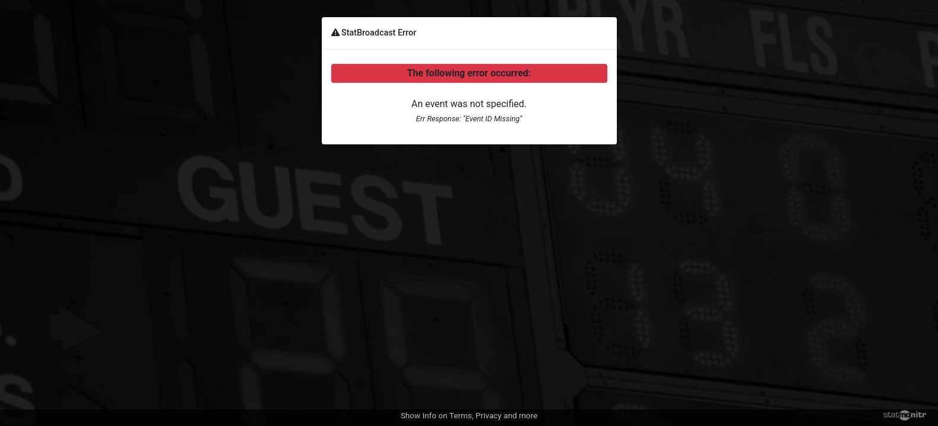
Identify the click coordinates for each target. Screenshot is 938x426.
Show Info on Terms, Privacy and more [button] (469, 415)
